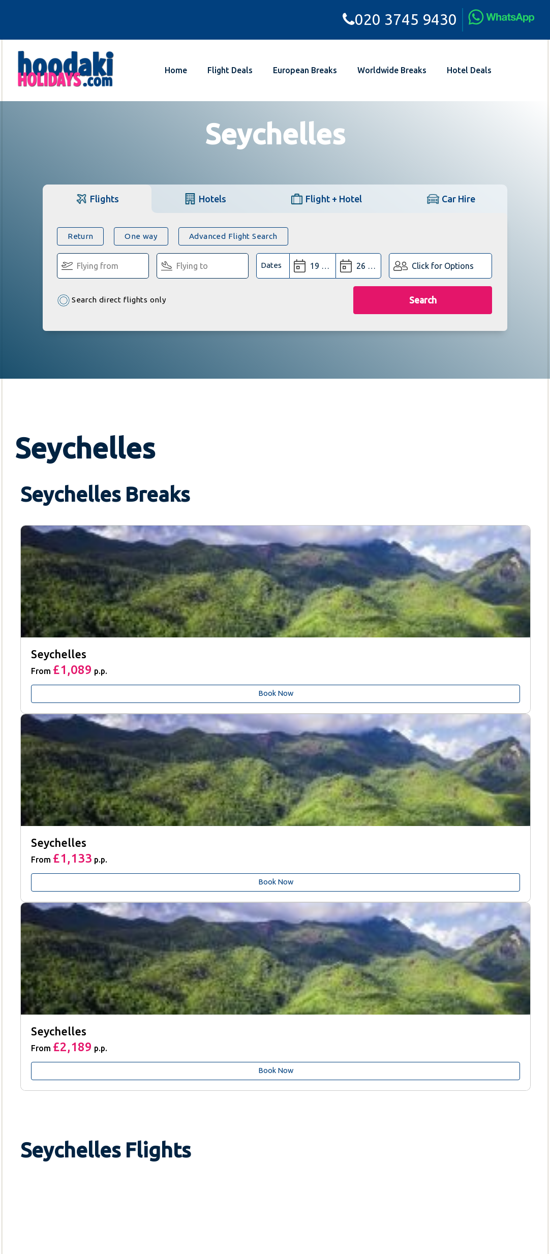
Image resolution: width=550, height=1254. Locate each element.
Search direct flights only (113, 303)
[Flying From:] (103, 267)
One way (142, 237)
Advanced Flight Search (235, 237)
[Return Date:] (359, 267)
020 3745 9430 (400, 19)
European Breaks (305, 70)
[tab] (97, 198)
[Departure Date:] (313, 267)
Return (81, 237)
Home (176, 70)
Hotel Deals (469, 70)
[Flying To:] (203, 267)
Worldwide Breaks (391, 70)
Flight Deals (230, 70)
